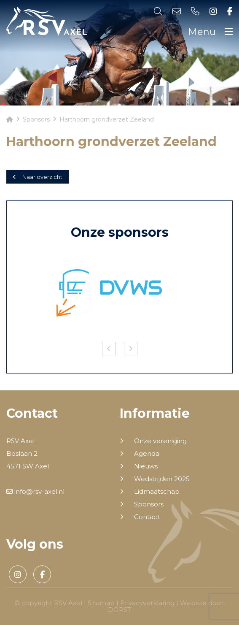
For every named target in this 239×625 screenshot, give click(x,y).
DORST (119, 610)
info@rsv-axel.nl (35, 491)
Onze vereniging (160, 441)
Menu (210, 32)
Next (130, 348)
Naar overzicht (37, 176)
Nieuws (146, 466)
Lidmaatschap (157, 491)
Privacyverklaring (147, 603)
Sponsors (149, 504)
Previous (108, 348)
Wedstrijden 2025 (162, 479)
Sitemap (101, 603)
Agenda (146, 453)
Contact (147, 517)
